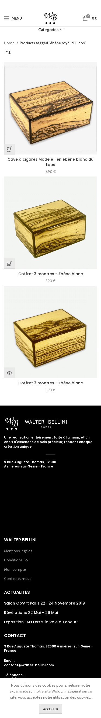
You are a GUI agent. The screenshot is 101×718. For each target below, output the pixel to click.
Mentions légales (18, 550)
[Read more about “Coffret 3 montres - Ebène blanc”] (9, 372)
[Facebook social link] (35, 5)
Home (9, 42)
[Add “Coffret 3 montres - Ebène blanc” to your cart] (9, 263)
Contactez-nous (18, 578)
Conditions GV (16, 560)
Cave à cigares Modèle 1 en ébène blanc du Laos (50, 162)
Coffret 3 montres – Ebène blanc (50, 274)
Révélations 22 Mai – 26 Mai (31, 612)
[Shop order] (8, 53)
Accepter (50, 709)
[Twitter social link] (42, 5)
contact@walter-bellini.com (29, 665)
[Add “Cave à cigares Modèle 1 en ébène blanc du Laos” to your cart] (9, 149)
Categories (48, 30)
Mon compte (15, 569)
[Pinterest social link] (58, 5)
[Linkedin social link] (65, 5)
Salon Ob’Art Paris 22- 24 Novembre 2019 (44, 603)
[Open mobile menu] (13, 18)
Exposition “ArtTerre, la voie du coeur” (41, 622)
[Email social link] (50, 5)
